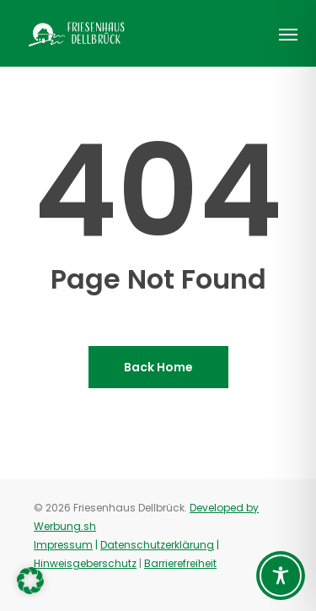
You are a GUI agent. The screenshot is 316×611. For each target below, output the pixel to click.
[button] (288, 33)
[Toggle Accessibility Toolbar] (280, 575)
